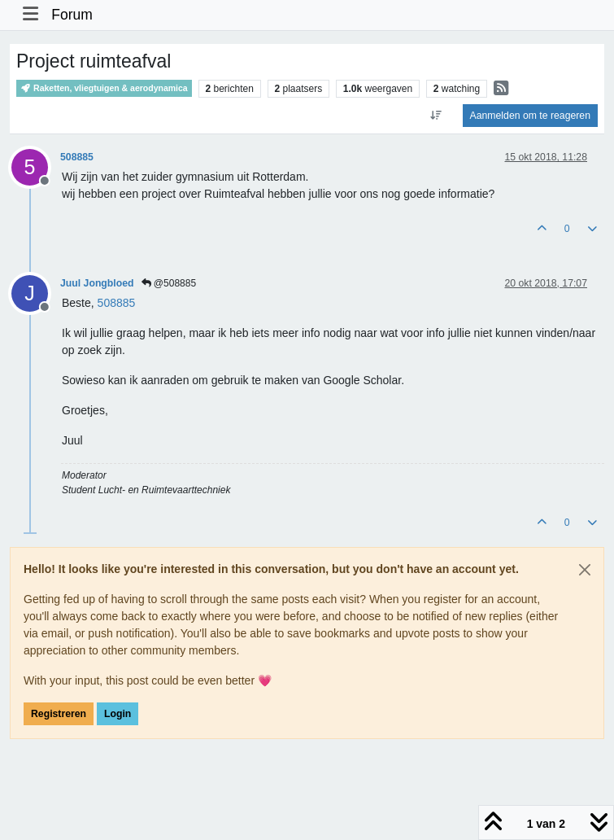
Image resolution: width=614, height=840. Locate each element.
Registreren (58, 714)
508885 (77, 157)
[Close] (584, 570)
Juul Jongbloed (97, 283)
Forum (72, 15)
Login (117, 714)
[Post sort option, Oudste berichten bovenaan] (435, 115)
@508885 (169, 283)
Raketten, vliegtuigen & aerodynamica (104, 88)
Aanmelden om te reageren (530, 115)
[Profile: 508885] (117, 302)
